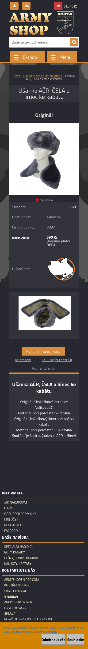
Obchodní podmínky (20, 513)
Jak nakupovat (15, 502)
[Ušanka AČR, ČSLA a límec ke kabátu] (44, 125)
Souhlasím (75, 639)
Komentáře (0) (43, 368)
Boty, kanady (14, 552)
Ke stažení (23, 360)
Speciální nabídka (18, 546)
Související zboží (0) (57, 360)
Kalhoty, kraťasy (17, 563)
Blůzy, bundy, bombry (21, 558)
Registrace (13, 525)
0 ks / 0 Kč (70, 6)
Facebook (12, 530)
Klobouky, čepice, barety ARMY (42, 75)
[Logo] (41, 23)
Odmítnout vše (53, 639)
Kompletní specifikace (43, 351)
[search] (74, 42)
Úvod (16, 75)
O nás (8, 508)
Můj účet (11, 519)
